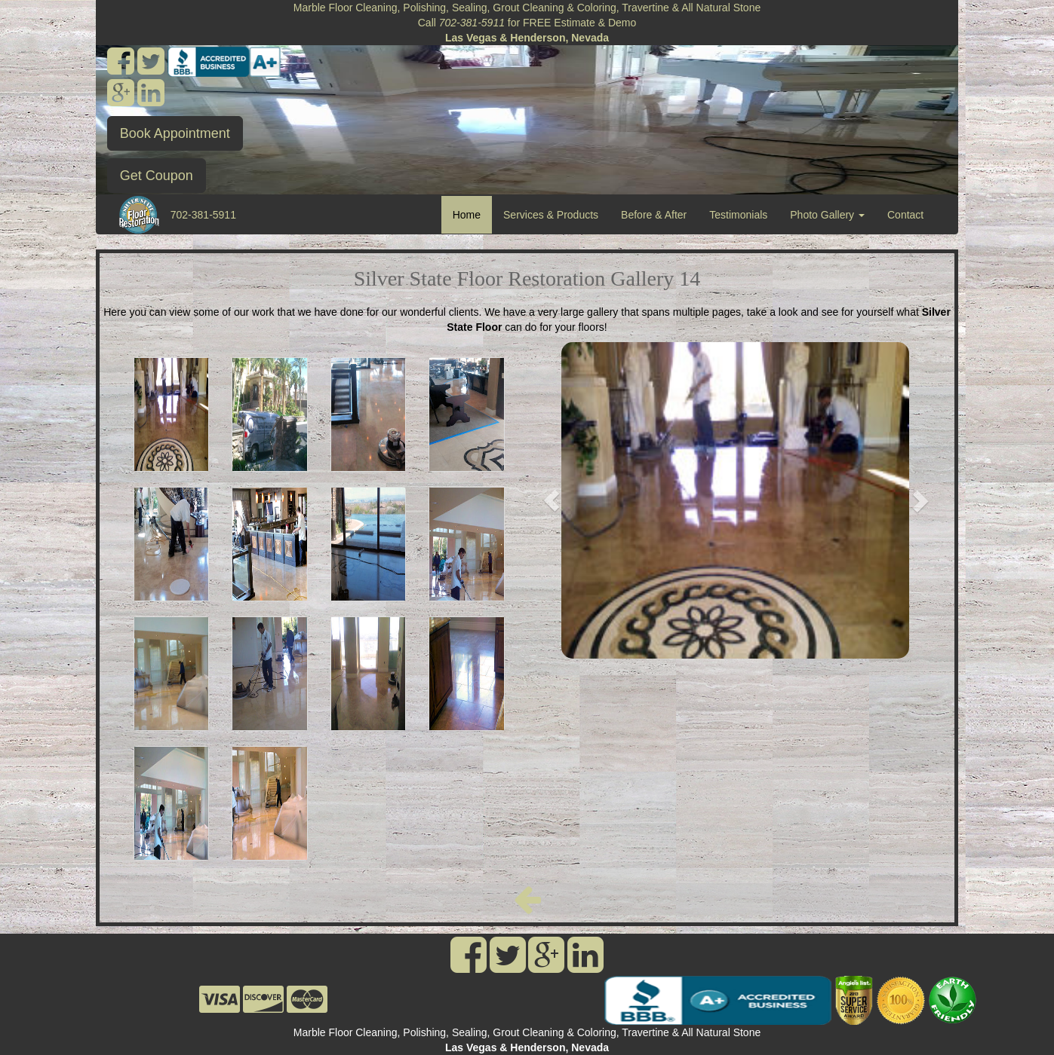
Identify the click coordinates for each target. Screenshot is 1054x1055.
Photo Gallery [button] (827, 215)
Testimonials (738, 215)
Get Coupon (156, 175)
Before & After (654, 215)
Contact (905, 215)
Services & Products (550, 215)
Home (472, 213)
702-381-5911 (203, 215)
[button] (551, 500)
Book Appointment (175, 133)
